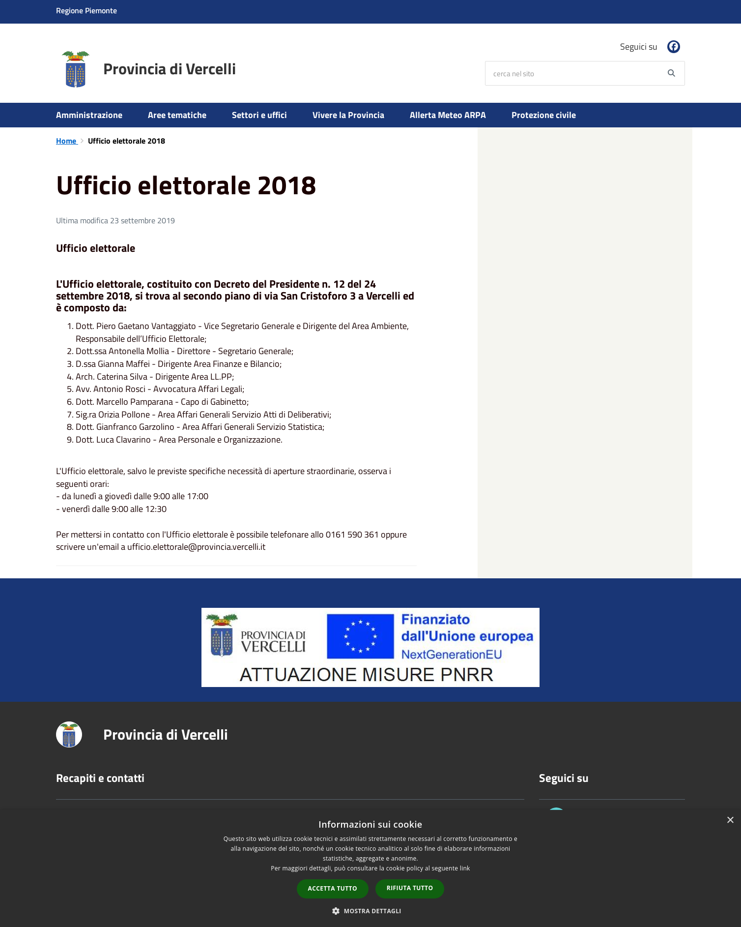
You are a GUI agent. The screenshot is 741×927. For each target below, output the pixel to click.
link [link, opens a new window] (465, 868)
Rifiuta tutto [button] (410, 888)
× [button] (730, 820)
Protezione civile (544, 114)
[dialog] (370, 868)
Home (67, 141)
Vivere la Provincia (348, 114)
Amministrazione (89, 114)
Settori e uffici (259, 114)
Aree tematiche (177, 114)
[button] (370, 910)
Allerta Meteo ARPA (448, 114)
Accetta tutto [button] (332, 888)
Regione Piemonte (86, 10)
